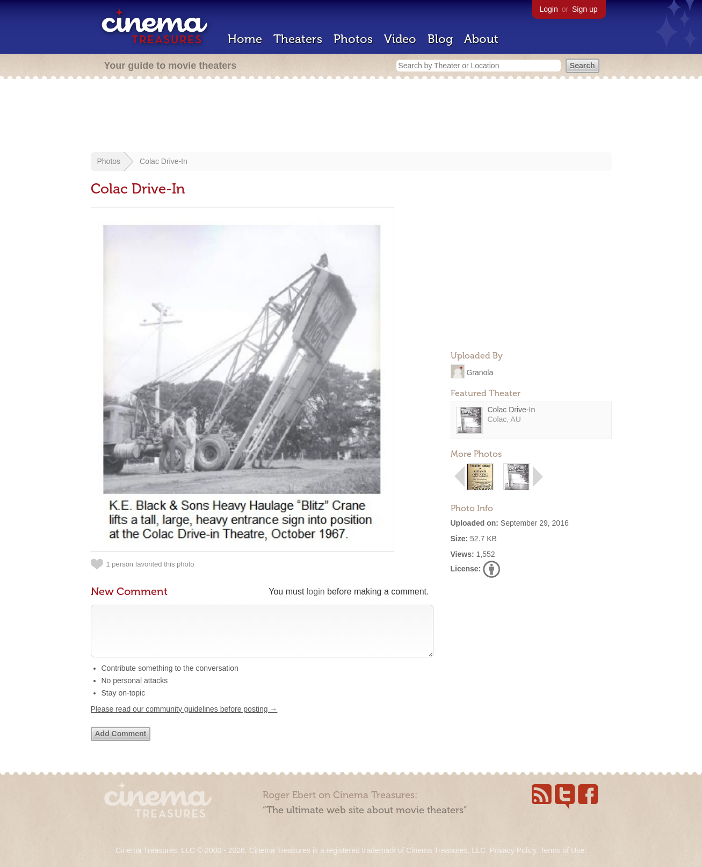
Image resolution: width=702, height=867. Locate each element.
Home (245, 39)
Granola (479, 372)
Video (400, 39)
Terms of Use (562, 850)
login (316, 591)
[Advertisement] (351, 116)
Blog (440, 39)
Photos (353, 39)
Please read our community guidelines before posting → (184, 719)
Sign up (584, 9)
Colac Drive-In (163, 161)
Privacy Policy (513, 850)
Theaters (297, 39)
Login (549, 9)
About (481, 39)
